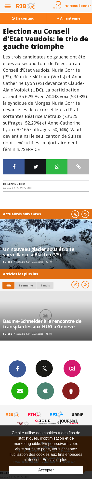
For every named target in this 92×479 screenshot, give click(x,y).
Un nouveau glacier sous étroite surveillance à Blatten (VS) (38, 252)
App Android (70, 390)
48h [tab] (8, 285)
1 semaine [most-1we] (26, 285)
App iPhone (45, 390)
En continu (23, 18)
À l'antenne (68, 18)
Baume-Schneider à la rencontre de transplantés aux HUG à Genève (42, 324)
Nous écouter (80, 6)
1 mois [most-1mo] (45, 285)
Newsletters (19, 390)
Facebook (17, 368)
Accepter (46, 470)
